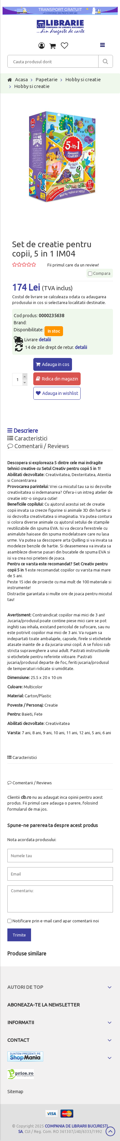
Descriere (22, 430)
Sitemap (15, 1091)
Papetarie (47, 79)
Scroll (110, 1131)
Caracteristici (27, 438)
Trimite (19, 935)
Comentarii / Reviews (38, 446)
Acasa (21, 79)
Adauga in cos (55, 364)
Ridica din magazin (60, 378)
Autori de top (25, 987)
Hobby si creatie (83, 79)
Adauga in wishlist (60, 393)
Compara (99, 273)
